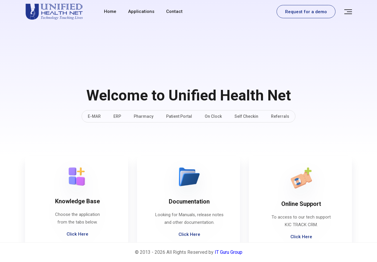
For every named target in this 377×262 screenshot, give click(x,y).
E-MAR (94, 116)
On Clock (213, 116)
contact (174, 11)
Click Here (77, 234)
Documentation (189, 201)
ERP (117, 116)
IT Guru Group (228, 252)
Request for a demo (306, 11)
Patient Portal (179, 116)
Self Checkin (246, 116)
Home (110, 11)
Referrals (280, 116)
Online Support (301, 203)
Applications (141, 11)
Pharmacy (143, 116)
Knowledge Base (77, 201)
